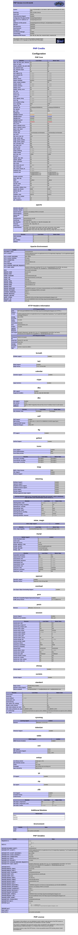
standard (39, 682)
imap (39, 467)
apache (39, 205)
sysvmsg (39, 717)
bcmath (39, 353)
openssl (39, 576)
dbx (39, 398)
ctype (39, 380)
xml (38, 746)
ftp (39, 430)
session (39, 613)
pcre (39, 594)
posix (39, 604)
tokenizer (39, 727)
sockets (39, 674)
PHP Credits (39, 48)
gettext (39, 438)
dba (39, 388)
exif (38, 416)
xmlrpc (39, 758)
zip (39, 781)
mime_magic (39, 520)
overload (39, 586)
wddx (39, 736)
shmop (39, 666)
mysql (39, 534)
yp (39, 773)
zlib (39, 790)
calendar (38, 371)
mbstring (39, 479)
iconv (39, 446)
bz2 (39, 361)
